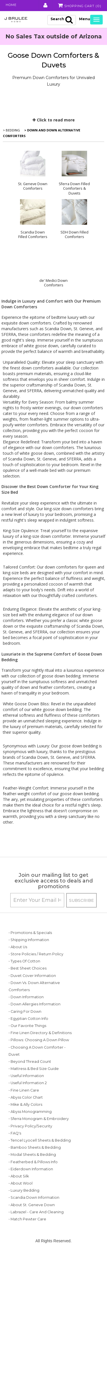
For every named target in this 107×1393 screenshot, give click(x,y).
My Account (42, 5)
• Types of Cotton (24, 975)
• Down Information (26, 1026)
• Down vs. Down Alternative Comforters (24, 1011)
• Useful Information (26, 1140)
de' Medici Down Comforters (53, 283)
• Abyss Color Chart (26, 1162)
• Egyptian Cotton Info (28, 1054)
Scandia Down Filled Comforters (32, 234)
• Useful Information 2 (28, 1147)
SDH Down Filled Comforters (74, 234)
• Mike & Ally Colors (25, 1169)
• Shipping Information (29, 947)
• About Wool (21, 1305)
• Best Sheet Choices (28, 982)
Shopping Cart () (78, 5)
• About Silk (19, 1298)
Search (62, 20)
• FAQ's (15, 1219)
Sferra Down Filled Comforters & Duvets (74, 188)
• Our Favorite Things (27, 1061)
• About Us (18, 954)
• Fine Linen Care (24, 1154)
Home (12, 5)
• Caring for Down (25, 1047)
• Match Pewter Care (27, 1362)
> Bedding (11, 130)
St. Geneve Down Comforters (32, 186)
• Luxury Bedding (24, 1312)
